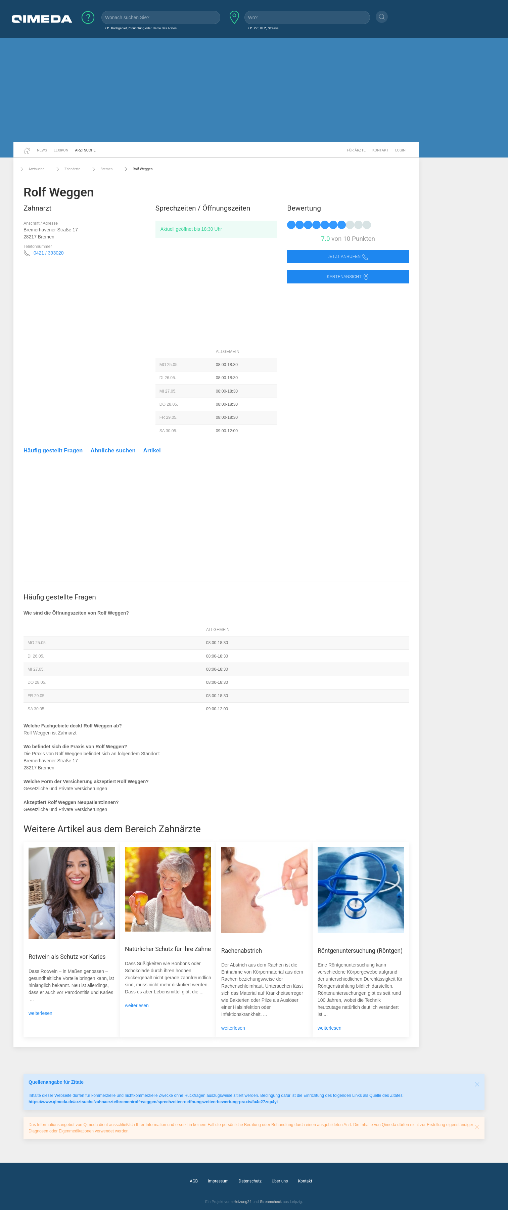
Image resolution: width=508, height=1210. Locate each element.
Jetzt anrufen (348, 256)
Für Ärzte (356, 150)
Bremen (101, 169)
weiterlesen (40, 1013)
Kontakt (380, 150)
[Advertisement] (254, 90)
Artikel (152, 450)
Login (400, 150)
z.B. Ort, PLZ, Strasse (263, 28)
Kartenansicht (348, 276)
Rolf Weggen (137, 169)
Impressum (218, 1181)
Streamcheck (271, 1202)
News (42, 150)
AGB (194, 1181)
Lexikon (61, 150)
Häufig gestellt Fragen (53, 450)
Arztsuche (85, 150)
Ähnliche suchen (113, 450)
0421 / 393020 (49, 253)
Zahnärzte (67, 169)
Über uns (280, 1181)
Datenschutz (250, 1181)
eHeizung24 (241, 1202)
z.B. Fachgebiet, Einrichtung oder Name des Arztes (141, 28)
